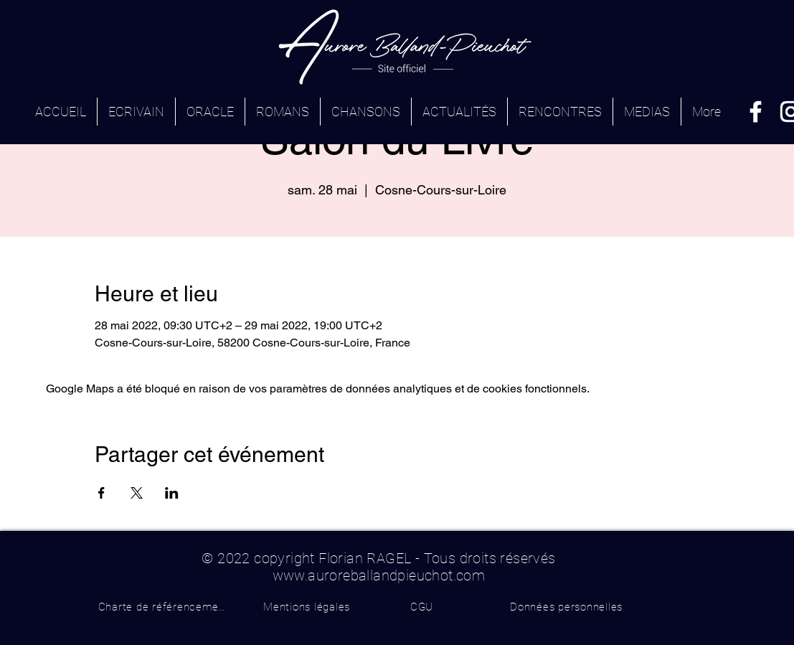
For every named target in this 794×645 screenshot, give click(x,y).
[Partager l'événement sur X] (136, 493)
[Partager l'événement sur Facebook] (101, 493)
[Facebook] (756, 112)
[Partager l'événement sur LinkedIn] (172, 493)
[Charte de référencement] (163, 607)
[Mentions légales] (307, 607)
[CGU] (422, 607)
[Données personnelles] (567, 607)
